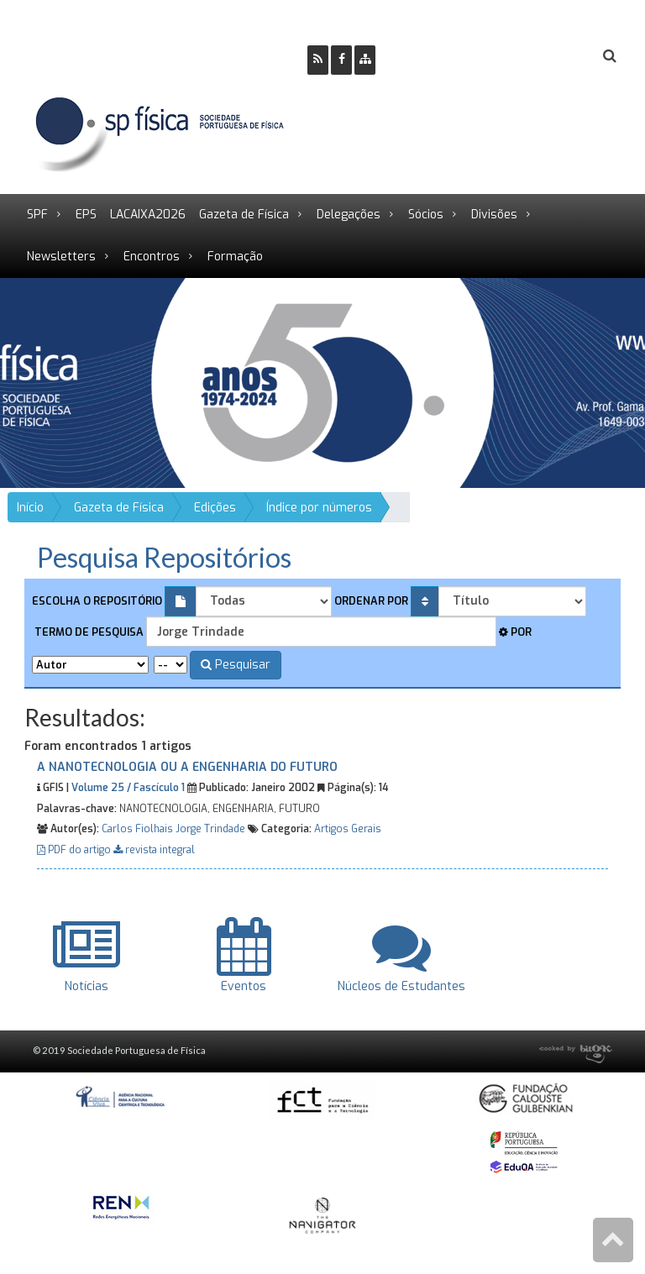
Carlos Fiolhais (137, 829)
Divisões (494, 215)
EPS (86, 215)
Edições (215, 508)
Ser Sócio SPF (445, 57)
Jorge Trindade (210, 829)
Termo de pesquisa (88, 632)
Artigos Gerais (347, 829)
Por (515, 632)
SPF (37, 215)
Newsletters (61, 257)
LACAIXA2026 (148, 215)
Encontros (151, 257)
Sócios (425, 215)
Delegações (348, 215)
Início (30, 508)
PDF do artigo (75, 850)
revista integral (154, 850)
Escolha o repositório (97, 601)
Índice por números (319, 508)
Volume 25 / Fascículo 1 (128, 787)
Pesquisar (235, 665)
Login (542, 57)
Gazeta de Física (244, 215)
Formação (235, 257)
